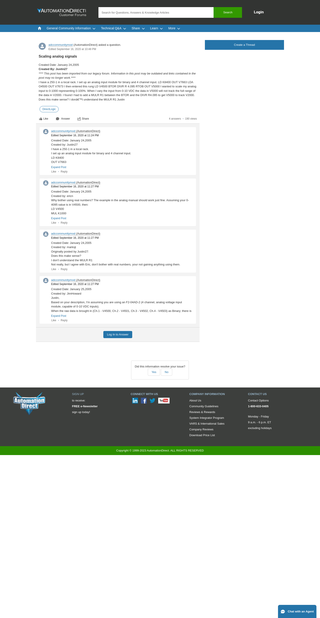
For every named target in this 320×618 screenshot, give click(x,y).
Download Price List (202, 435)
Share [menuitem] (138, 28)
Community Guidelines (203, 406)
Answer (63, 118)
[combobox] (170, 12)
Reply (64, 171)
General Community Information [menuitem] (71, 28)
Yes (154, 372)
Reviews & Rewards (202, 412)
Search (227, 12)
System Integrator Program (206, 417)
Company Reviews (201, 429)
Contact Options (258, 400)
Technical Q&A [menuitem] (113, 28)
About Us (195, 400)
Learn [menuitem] (156, 28)
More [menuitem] (174, 28)
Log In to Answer (118, 334)
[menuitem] (39, 28)
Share (83, 118)
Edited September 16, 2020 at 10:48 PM (72, 49)
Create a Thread (244, 44)
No (166, 372)
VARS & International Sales (206, 423)
